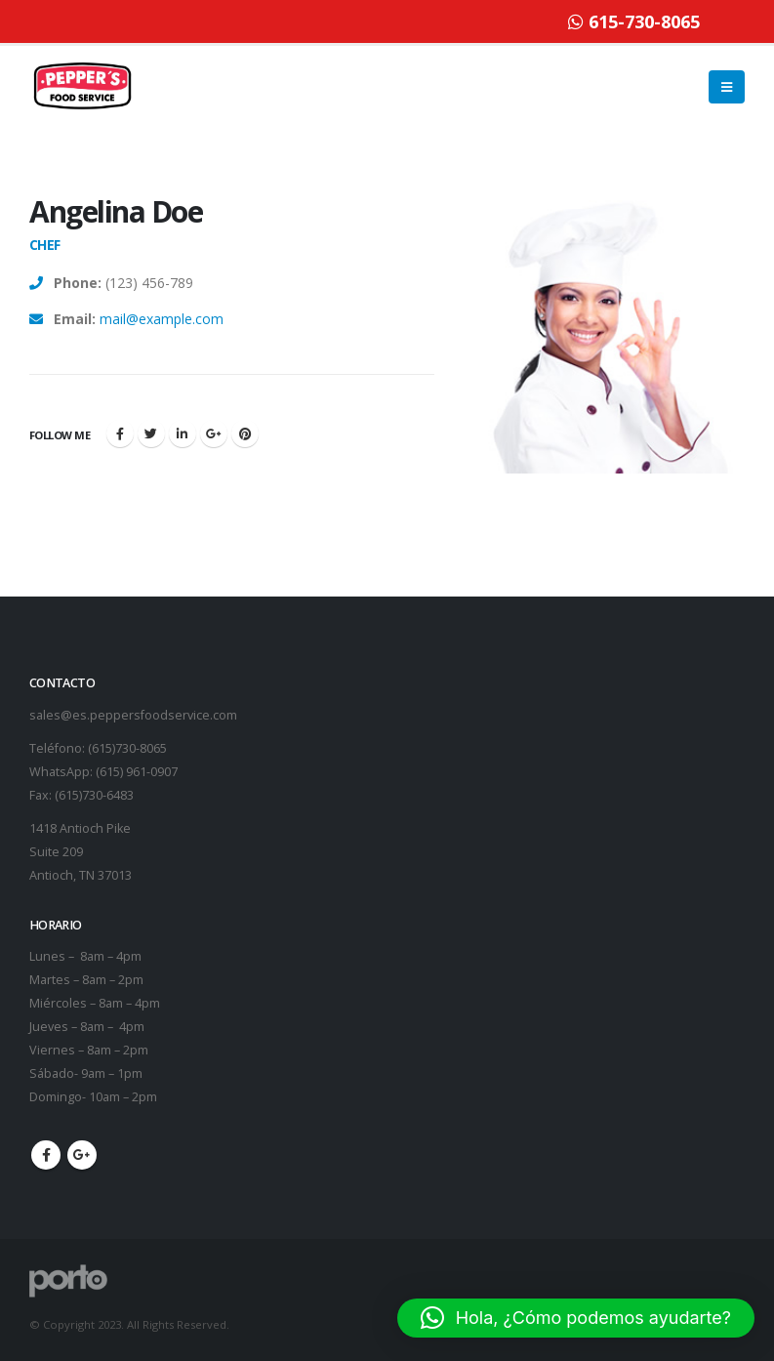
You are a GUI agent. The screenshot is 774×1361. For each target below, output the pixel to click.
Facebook (120, 433)
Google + (213, 433)
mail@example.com (162, 318)
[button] (575, 1318)
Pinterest (245, 433)
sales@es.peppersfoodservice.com (133, 715)
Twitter (151, 433)
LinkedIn (182, 433)
